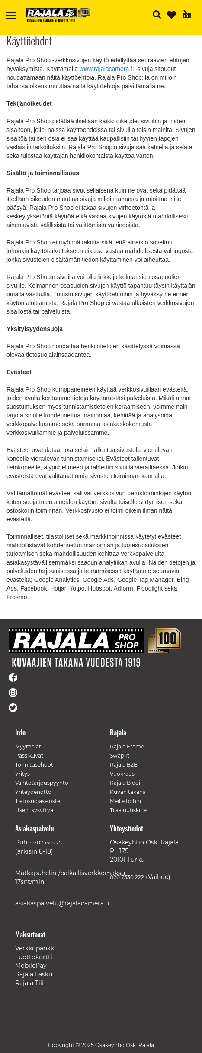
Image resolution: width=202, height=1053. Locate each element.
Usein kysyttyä (34, 810)
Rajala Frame (127, 746)
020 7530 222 (127, 877)
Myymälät (28, 746)
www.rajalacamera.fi (107, 68)
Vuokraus (122, 773)
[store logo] (58, 15)
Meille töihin (125, 801)
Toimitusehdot (34, 764)
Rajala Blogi (125, 783)
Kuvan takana (128, 792)
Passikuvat (29, 755)
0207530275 (46, 842)
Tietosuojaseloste (37, 801)
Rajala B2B (124, 764)
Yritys (22, 773)
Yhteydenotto (33, 792)
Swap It (119, 755)
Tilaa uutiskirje (128, 810)
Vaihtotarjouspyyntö (41, 783)
